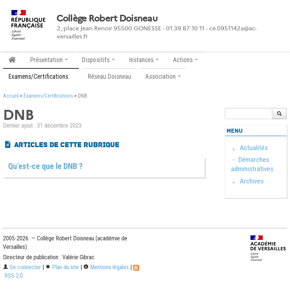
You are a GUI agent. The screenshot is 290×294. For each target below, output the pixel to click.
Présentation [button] (49, 60)
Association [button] (163, 76)
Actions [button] (185, 60)
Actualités (254, 147)
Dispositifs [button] (98, 60)
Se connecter (22, 267)
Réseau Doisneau (109, 76)
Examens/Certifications (48, 96)
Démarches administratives (252, 164)
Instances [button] (144, 60)
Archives (252, 181)
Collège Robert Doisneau (106, 18)
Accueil (11, 96)
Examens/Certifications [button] (40, 76)
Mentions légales (106, 267)
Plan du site (62, 267)
